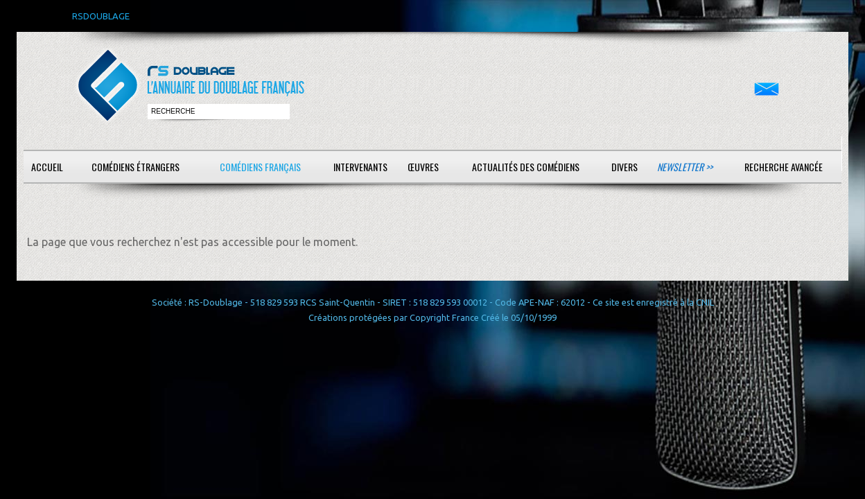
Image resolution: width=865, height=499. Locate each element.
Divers (624, 166)
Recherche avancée (783, 166)
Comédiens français (260, 166)
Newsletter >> (685, 166)
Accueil (47, 166)
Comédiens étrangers (135, 166)
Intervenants (360, 166)
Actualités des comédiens (525, 166)
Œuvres (423, 166)
